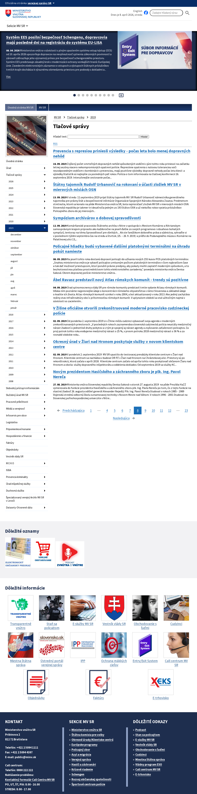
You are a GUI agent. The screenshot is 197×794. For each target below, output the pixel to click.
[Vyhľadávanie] (166, 13)
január (14, 300)
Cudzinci (142, 736)
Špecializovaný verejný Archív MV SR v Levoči (25, 482)
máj (13, 275)
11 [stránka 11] (132, 412)
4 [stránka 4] (77, 412)
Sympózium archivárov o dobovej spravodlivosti (100, 213)
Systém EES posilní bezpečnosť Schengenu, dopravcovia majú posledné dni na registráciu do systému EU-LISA (54, 42)
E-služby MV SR (147, 721)
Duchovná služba (16, 473)
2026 (11, 180)
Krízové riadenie (83, 751)
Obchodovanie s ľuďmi (152, 731)
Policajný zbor (82, 731)
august (14, 256)
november (16, 237)
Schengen (79, 756)
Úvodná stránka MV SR (22, 107)
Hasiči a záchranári (85, 746)
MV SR (46, 107)
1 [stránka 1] (61, 412)
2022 (11, 205)
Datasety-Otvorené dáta (19, 489)
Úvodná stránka (15, 161)
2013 (11, 338)
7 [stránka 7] (100, 412)
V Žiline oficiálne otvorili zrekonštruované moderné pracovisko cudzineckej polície (114, 306)
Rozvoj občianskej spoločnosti (93, 761)
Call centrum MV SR (149, 751)
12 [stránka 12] (141, 412)
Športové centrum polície (89, 766)
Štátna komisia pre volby (89, 716)
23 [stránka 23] (158, 412)
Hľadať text (60, 136)
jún (12, 268)
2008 (11, 370)
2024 (11, 193)
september (16, 249)
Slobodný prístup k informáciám (24, 376)
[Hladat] (187, 13)
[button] (19, 25)
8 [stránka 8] (108, 412)
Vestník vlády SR (15, 441)
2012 (11, 344)
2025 (11, 186)
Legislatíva (12, 409)
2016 (11, 319)
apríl (13, 281)
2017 (11, 313)
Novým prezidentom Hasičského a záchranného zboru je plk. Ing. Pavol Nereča (122, 370)
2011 (11, 351)
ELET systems (69, 783)
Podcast (141, 711)
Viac (8, 84)
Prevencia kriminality (18, 460)
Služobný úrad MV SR (18, 383)
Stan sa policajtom (148, 716)
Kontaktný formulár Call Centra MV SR (31, 761)
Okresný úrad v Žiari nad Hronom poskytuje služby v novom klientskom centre (111, 338)
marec (14, 287)
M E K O (11, 447)
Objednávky (12, 434)
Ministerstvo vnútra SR (87, 711)
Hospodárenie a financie (20, 421)
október (15, 243)
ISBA (9, 454)
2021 (11, 212)
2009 (11, 363)
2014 (11, 332)
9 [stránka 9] (115, 412)
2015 (11, 325)
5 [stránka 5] (85, 412)
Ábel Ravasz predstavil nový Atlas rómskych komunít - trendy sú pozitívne (116, 275)
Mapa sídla (87, 783)
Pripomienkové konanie (19, 415)
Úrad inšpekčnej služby (19, 467)
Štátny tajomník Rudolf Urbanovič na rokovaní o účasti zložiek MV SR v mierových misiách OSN (122, 184)
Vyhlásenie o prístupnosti (114, 783)
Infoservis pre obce (17, 402)
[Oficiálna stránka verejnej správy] (43, 3)
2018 (11, 306)
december (16, 230)
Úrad (9, 167)
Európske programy (85, 726)
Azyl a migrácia (82, 736)
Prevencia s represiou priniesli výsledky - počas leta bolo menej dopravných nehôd (115, 153)
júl (12, 262)
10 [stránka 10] (123, 412)
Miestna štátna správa (151, 741)
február (14, 294)
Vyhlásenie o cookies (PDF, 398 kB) (158, 783)
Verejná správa (82, 741)
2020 (11, 218)
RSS (56, 143)
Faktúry (10, 428)
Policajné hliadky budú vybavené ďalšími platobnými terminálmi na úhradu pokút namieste (118, 243)
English (137, 10)
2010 (11, 357)
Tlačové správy (14, 174)
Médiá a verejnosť (16, 396)
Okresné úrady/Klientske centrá (93, 721)
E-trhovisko (144, 756)
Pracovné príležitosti (17, 389)
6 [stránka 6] (92, 412)
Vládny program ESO (150, 746)
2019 (11, 224)
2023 (11, 199)
